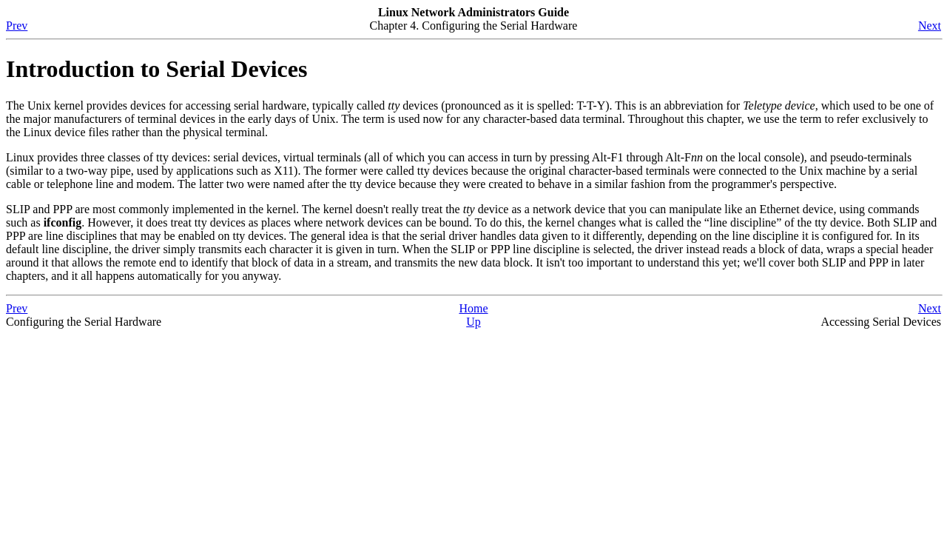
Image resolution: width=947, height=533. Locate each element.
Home (473, 308)
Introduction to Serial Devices (156, 69)
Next (929, 25)
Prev (16, 25)
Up (473, 321)
